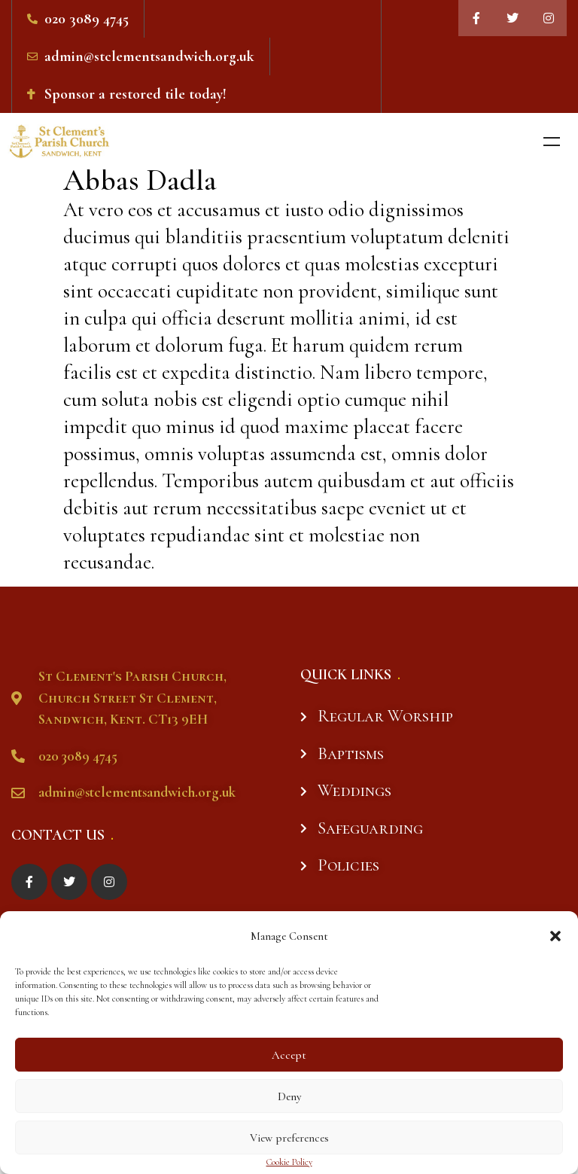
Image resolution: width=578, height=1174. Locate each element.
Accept (289, 1055)
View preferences (289, 1138)
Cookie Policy (289, 1162)
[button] (555, 936)
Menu (551, 141)
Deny (289, 1096)
